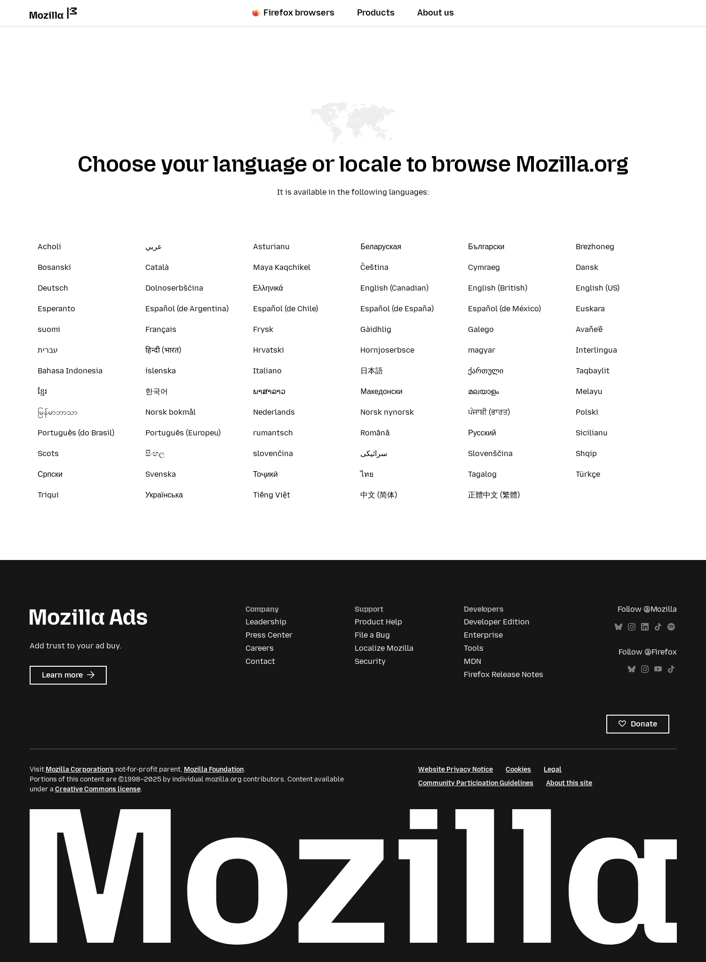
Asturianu (271, 246)
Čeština (374, 267)
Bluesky (618, 627)
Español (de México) (504, 308)
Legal (553, 769)
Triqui (48, 494)
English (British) (497, 288)
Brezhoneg (595, 246)
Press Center (269, 635)
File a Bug (372, 635)
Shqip (586, 453)
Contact (260, 661)
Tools (474, 648)
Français (160, 329)
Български (486, 246)
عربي (153, 246)
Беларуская (380, 246)
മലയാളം (483, 391)
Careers (260, 648)
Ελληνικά (268, 288)
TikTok (658, 627)
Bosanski (54, 267)
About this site (569, 783)
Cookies (518, 769)
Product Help (378, 621)
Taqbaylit (593, 370)
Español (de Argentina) (187, 308)
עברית (48, 350)
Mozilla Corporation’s (80, 769)
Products (376, 13)
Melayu (589, 391)
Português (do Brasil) (76, 432)
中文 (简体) (378, 494)
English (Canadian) (394, 288)
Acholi (49, 246)
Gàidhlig (375, 329)
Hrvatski (268, 350)
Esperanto (56, 308)
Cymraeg (484, 267)
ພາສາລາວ (269, 391)
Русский (482, 432)
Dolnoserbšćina (174, 288)
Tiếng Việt (271, 494)
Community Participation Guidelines (475, 783)
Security (370, 661)
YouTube (658, 669)
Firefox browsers (293, 13)
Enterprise (483, 635)
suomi (49, 329)
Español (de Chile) (285, 308)
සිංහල (155, 453)
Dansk (587, 267)
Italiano (267, 370)
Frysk (263, 329)
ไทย (366, 474)
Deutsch (53, 288)
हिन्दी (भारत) (163, 350)
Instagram (631, 627)
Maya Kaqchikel (281, 267)
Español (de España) (397, 308)
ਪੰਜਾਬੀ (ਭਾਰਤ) (489, 412)
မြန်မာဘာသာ (58, 412)
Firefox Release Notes (503, 674)
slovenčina (273, 453)
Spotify (671, 627)
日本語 (371, 370)
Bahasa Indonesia (70, 370)
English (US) (597, 288)
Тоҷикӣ (265, 474)
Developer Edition (497, 621)
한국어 (156, 391)
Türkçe (588, 474)
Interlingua (596, 350)
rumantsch (273, 432)
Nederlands (274, 412)
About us (435, 13)
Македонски (381, 391)
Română (374, 432)
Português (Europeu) (183, 432)
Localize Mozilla (384, 648)
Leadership (266, 621)
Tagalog (482, 474)
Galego (481, 329)
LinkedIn (644, 627)
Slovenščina (490, 453)
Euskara (590, 308)
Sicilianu (592, 432)
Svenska (160, 474)
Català (157, 267)
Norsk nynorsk (387, 412)
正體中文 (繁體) (494, 494)
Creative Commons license (98, 789)
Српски (50, 474)
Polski (587, 412)
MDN (472, 661)
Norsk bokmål (170, 412)
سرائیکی (373, 453)
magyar (481, 350)
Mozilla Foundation (214, 769)
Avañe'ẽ (589, 329)
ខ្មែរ (42, 391)
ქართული (485, 370)
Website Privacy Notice (455, 769)
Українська (164, 494)
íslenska (160, 370)
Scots (48, 453)
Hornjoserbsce (387, 350)
